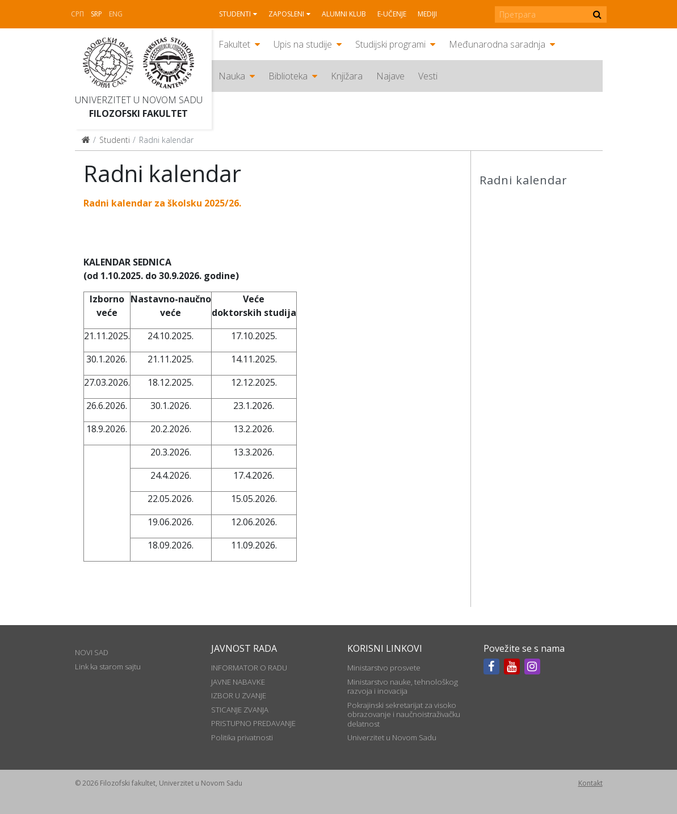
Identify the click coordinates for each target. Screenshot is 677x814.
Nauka (231, 76)
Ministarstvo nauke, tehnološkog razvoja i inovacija (402, 686)
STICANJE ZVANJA (239, 710)
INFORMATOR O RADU (249, 668)
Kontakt (590, 783)
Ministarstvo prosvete (384, 668)
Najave (390, 76)
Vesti (428, 76)
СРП (77, 14)
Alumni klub (344, 14)
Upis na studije (303, 44)
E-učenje (391, 14)
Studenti (235, 14)
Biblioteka (288, 76)
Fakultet (234, 44)
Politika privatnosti (242, 737)
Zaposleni (286, 14)
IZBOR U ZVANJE (238, 695)
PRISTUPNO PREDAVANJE (253, 723)
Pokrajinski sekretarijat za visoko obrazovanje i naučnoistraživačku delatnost (403, 714)
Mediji (427, 14)
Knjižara (347, 76)
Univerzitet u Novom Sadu (139, 100)
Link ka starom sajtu (108, 666)
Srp (96, 14)
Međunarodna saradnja (497, 44)
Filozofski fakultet (138, 113)
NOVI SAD (91, 652)
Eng (116, 14)
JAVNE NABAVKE (238, 682)
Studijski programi (390, 44)
